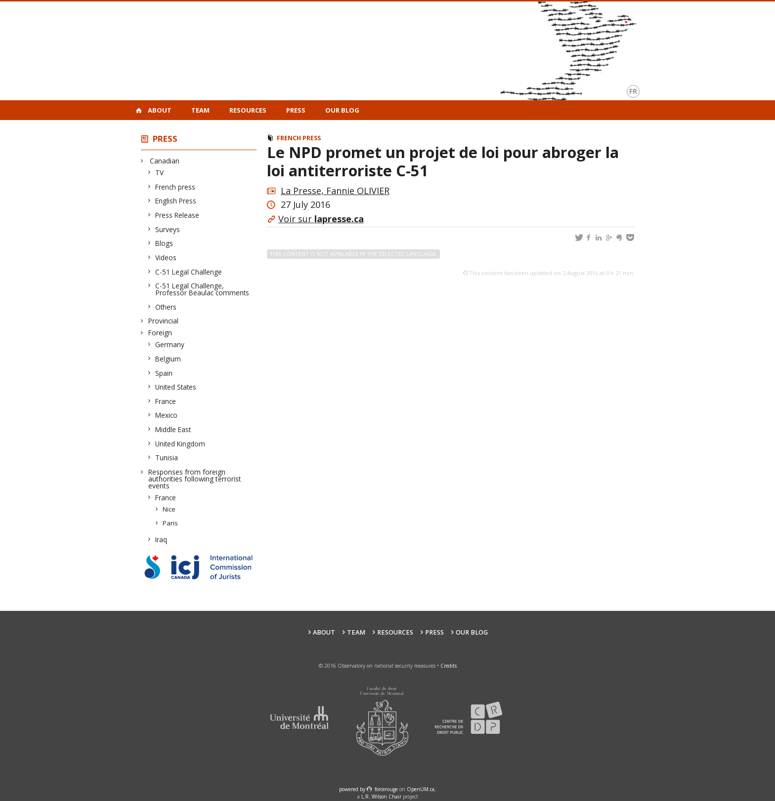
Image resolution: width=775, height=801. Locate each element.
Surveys (168, 229)
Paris (170, 523)
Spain (164, 373)
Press (295, 110)
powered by (353, 789)
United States (176, 387)
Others (166, 307)
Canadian (163, 160)
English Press (176, 200)
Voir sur (321, 219)
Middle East (173, 429)
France (166, 401)
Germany (170, 344)
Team (200, 110)
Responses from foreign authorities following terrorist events (194, 478)
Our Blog (342, 110)
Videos (166, 257)
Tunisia (167, 457)
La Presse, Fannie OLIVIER (335, 191)
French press (175, 187)
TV (160, 172)
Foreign (160, 332)
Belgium (168, 358)
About (160, 110)
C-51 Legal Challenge (189, 272)
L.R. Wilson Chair (381, 796)
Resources (247, 110)
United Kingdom (180, 443)
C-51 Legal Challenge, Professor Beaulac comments (202, 289)
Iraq (161, 539)
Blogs (164, 243)
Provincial (163, 320)
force (386, 789)
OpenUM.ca (420, 789)
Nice (169, 509)
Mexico (166, 415)
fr (633, 91)
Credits (448, 665)
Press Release (177, 215)
